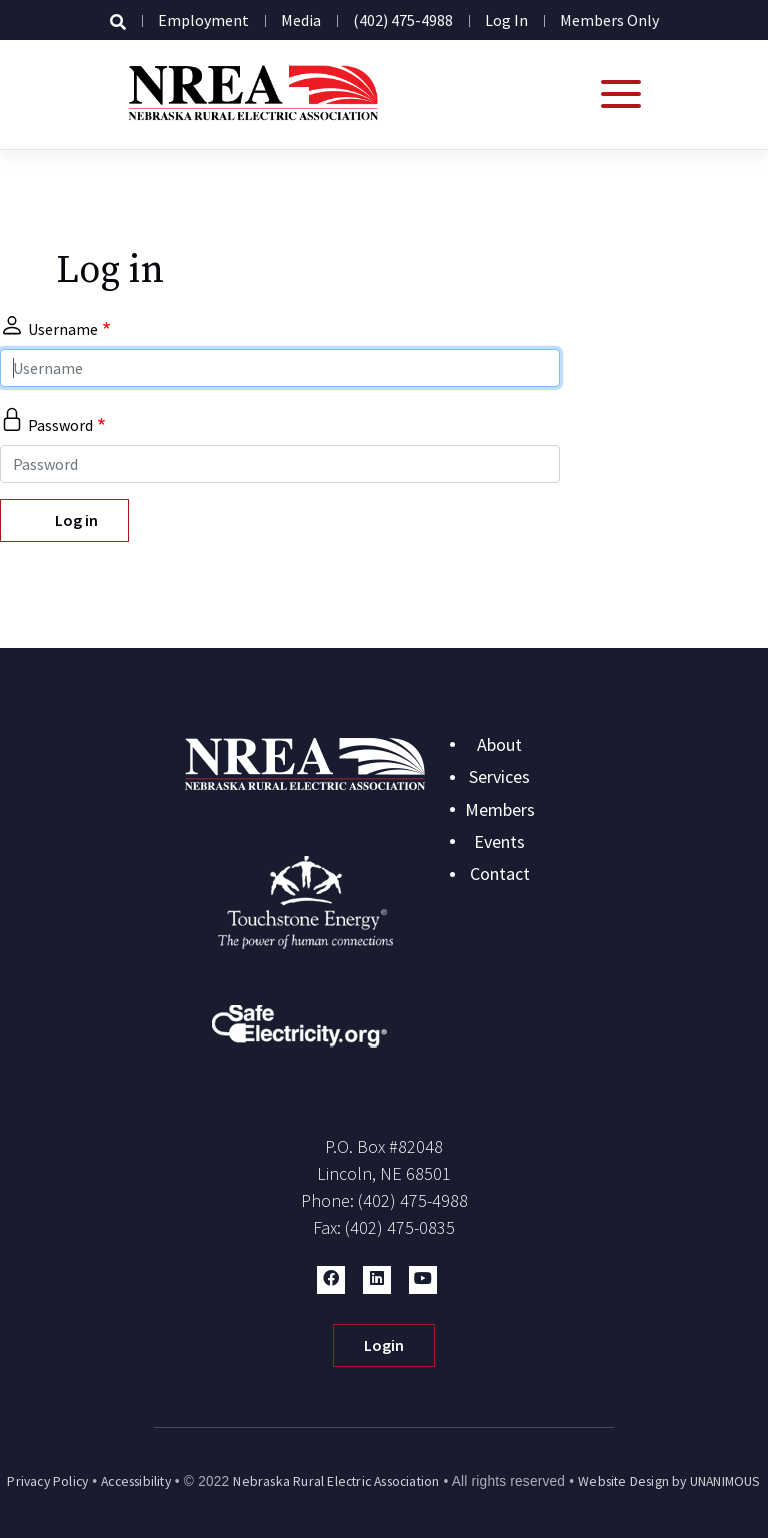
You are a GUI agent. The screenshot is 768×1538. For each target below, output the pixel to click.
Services (499, 776)
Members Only (609, 20)
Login (384, 1345)
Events (499, 841)
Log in (506, 20)
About (499, 744)
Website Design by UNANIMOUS (669, 1481)
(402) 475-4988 (403, 20)
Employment (203, 20)
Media (301, 20)
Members (500, 809)
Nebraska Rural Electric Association (336, 1481)
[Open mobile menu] (621, 94)
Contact (500, 873)
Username (63, 329)
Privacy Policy (47, 1481)
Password (60, 425)
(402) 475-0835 (400, 1227)
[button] (331, 1280)
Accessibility (136, 1481)
